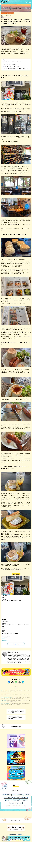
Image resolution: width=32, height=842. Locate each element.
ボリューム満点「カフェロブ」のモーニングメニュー (12, 66)
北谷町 (11, 697)
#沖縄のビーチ (16, 797)
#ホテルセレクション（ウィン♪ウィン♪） (16, 806)
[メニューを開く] (29, 2)
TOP (2, 690)
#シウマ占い (27, 794)
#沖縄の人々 (12, 803)
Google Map (16, 644)
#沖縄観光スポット (6, 794)
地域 (4, 697)
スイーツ (8, 694)
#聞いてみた (19, 803)
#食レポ (16, 686)
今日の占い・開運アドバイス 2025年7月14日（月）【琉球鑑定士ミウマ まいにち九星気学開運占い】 (14, 717)
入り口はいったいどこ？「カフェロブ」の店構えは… (12, 62)
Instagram (4, 640)
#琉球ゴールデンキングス (17, 794)
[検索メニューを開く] (26, 2)
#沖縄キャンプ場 (24, 797)
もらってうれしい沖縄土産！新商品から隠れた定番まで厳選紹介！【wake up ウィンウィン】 (17, 711)
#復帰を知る (16, 800)
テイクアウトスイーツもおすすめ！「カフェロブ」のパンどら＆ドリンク (16, 68)
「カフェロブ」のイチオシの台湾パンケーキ (11, 64)
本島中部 (7, 697)
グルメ (5, 690)
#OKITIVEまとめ (8, 797)
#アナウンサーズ (8, 800)
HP (2, 638)
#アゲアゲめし (24, 800)
